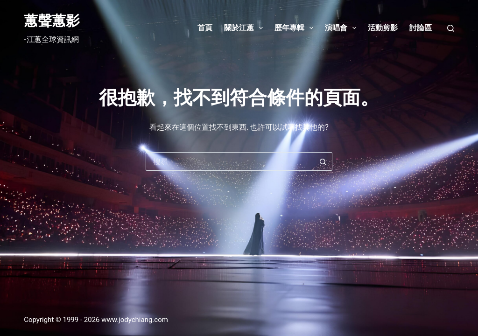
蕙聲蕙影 (52, 21)
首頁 (204, 27)
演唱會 (342, 28)
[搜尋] (450, 28)
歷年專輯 (295, 28)
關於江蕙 (245, 28)
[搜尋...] (230, 161)
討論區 (420, 27)
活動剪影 (383, 27)
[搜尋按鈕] (323, 161)
